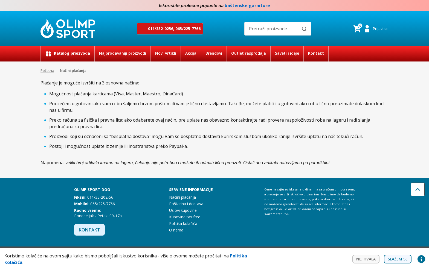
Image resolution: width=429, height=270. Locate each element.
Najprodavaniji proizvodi (122, 53)
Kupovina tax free (184, 216)
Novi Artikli (165, 53)
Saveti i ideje (287, 53)
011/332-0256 (160, 28)
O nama (176, 230)
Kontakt (316, 53)
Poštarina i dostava (186, 203)
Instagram (385, 5)
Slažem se (398, 259)
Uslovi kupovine (183, 210)
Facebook (374, 5)
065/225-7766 (188, 28)
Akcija (190, 53)
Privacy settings (421, 259)
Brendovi (213, 53)
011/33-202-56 (100, 197)
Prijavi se (381, 28)
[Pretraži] (304, 29)
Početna (47, 70)
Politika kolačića (183, 223)
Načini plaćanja (182, 197)
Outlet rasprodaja (248, 53)
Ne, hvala (366, 259)
